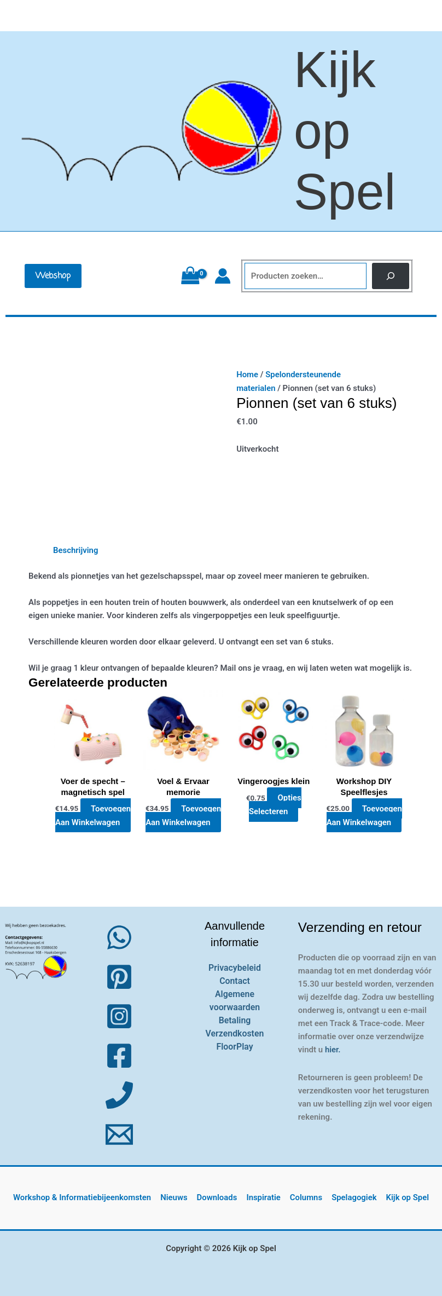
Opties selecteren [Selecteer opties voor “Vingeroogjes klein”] (274, 804)
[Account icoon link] (222, 276)
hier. (333, 1049)
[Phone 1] (119, 1094)
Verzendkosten (234, 1033)
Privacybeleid (234, 967)
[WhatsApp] (119, 937)
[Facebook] (119, 1055)
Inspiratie (264, 1197)
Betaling (234, 1020)
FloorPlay (234, 1046)
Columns (305, 1197)
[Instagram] (119, 1015)
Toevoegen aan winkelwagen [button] (93, 814)
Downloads (217, 1197)
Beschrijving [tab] (75, 550)
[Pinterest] (119, 976)
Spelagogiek (352, 1197)
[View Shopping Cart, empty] (190, 276)
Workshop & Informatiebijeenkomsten (84, 1197)
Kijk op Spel (345, 130)
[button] (53, 276)
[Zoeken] (390, 276)
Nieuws (176, 1197)
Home (247, 374)
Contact (234, 980)
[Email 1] (119, 1134)
